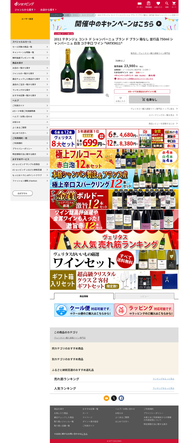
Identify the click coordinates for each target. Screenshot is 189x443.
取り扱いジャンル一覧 (64, 421)
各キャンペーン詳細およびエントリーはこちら (135, 78)
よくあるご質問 (19, 127)
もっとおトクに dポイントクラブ (27, 175)
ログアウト (23, 193)
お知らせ (16, 122)
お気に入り (120, 101)
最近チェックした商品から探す (26, 78)
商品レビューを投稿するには (161, 124)
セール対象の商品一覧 (22, 46)
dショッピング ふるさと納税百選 (27, 169)
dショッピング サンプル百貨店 (26, 164)
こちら (85, 433)
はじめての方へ (19, 133)
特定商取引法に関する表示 (24, 154)
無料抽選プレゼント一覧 (23, 57)
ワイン (75, 15)
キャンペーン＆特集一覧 (23, 52)
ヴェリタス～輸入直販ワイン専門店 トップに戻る (152, 109)
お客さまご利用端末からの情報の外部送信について (157, 418)
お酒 (67, 15)
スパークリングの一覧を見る (161, 115)
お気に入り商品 (61, 413)
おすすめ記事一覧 (90, 408)
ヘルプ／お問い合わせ (22, 116)
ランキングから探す (21, 89)
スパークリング (88, 15)
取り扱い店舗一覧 (62, 425)
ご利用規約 (17, 143)
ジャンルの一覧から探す (23, 73)
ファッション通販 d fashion (24, 180)
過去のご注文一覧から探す (24, 84)
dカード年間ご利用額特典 (23, 111)
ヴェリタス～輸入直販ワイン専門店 (70, 337)
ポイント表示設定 (90, 421)
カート (85, 413)
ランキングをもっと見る (163, 378)
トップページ (56, 15)
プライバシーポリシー (22, 148)
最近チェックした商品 (64, 417)
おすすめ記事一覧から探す (24, 95)
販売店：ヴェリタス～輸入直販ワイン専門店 (150, 53)
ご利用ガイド (18, 105)
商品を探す (59, 408)
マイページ (87, 417)
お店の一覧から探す (21, 67)
